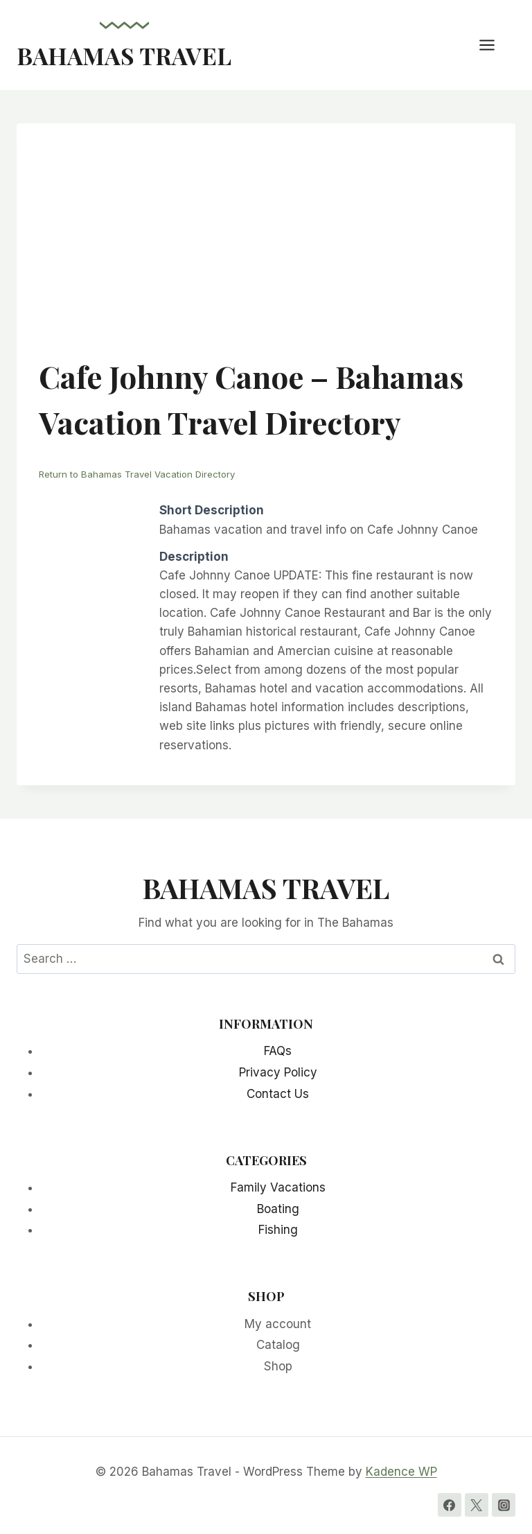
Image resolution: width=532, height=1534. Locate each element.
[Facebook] (449, 1505)
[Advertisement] (266, 249)
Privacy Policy (278, 1072)
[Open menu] (493, 45)
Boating (278, 1209)
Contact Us (278, 1094)
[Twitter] (476, 1505)
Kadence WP (401, 1472)
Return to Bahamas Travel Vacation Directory (137, 474)
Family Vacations (278, 1187)
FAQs (278, 1051)
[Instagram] (503, 1505)
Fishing (278, 1230)
